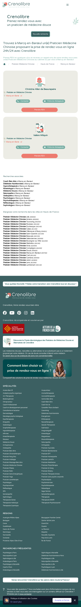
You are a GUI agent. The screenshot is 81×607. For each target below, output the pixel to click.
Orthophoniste (8, 445)
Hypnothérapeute (9, 430)
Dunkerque (22, 226)
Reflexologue (7, 488)
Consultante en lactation (11, 410)
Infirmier (6, 433)
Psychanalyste (46, 480)
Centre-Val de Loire (48, 520)
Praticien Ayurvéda (47, 448)
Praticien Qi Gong (47, 468)
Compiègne (22, 248)
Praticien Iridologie (9, 459)
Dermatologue (8, 413)
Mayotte (44, 532)
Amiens (20, 219)
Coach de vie (45, 405)
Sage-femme (45, 491)
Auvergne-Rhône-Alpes (11, 517)
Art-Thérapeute (8, 396)
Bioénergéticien (8, 399)
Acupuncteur (45, 390)
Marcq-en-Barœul (68, 64)
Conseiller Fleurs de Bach (50, 407)
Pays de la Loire (46, 538)
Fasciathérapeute (47, 422)
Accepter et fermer (62, 600)
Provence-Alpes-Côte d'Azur (12, 541)
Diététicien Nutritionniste (50, 413)
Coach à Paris (7, 567)
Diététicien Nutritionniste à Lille (52, 570)
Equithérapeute (8, 419)
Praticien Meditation (48, 462)
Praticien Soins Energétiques (13, 474)
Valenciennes (23, 238)
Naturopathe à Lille (48, 564)
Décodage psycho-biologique (13, 416)
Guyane (44, 526)
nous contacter (25, 594)
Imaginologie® (46, 430)
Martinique (7, 532)
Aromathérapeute (47, 393)
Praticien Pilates (8, 468)
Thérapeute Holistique (10, 503)
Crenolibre (7, 305)
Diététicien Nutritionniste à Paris (52, 555)
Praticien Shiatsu (47, 471)
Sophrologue (7, 497)
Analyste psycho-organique (12, 393)
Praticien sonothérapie (10, 480)
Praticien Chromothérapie (12, 454)
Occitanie (6, 538)
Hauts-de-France (47, 64)
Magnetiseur (45, 436)
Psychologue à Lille (47, 558)
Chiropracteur (7, 402)
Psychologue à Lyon (48, 567)
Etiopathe (6, 422)
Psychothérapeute (47, 485)
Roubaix (21, 224)
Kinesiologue (45, 433)
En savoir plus (16, 602)
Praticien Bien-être (9, 451)
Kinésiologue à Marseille (11, 570)
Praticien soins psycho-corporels (52, 477)
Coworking (45, 410)
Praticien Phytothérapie (49, 465)
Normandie (7, 535)
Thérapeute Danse (9, 500)
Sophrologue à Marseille (49, 553)
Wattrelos (21, 243)
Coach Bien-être (46, 402)
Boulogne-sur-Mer (25, 241)
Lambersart (22, 265)
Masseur (6, 439)
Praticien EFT (46, 454)
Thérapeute (45, 497)
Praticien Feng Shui (9, 456)
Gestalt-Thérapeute (48, 425)
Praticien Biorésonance (49, 451)
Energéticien (45, 416)
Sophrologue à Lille (9, 558)
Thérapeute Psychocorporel (50, 503)
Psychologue (7, 482)
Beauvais (21, 236)
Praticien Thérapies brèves (50, 474)
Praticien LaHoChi (47, 459)
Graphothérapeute (9, 428)
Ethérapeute (45, 419)
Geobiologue (7, 425)
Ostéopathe (7, 448)
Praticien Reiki (8, 471)
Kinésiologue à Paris (10, 561)
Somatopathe (7, 494)
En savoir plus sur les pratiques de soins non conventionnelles (27, 356)
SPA (4, 491)
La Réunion (45, 529)
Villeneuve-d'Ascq (25, 231)
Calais (20, 229)
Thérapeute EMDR (47, 500)
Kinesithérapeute (9, 436)
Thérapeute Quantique (11, 505)
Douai (20, 251)
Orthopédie (45, 445)
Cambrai (21, 258)
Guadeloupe (7, 526)
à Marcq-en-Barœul (18, 181)
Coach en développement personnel (15, 407)
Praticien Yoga (8, 477)
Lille (19, 217)
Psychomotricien (47, 482)
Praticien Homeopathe (49, 456)
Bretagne (6, 520)
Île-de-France (46, 541)
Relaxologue (45, 488)
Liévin (20, 260)
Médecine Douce (8, 442)
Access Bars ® (8, 390)
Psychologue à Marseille (11, 564)
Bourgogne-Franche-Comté (50, 517)
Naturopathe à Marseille (49, 561)
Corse (5, 523)
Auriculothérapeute (48, 396)
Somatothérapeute (47, 494)
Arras (20, 246)
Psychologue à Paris (9, 553)
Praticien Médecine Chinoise (23, 64)
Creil (19, 255)
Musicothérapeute (47, 439)
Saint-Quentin (23, 234)
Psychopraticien (8, 485)
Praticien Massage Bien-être (12, 462)
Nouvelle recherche (40, 34)
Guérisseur (45, 428)
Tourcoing (22, 222)
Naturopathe (45, 442)
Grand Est (44, 523)
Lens (19, 263)
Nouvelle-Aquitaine (48, 535)
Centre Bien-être (47, 399)
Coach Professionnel (10, 405)
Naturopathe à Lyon (10, 555)
